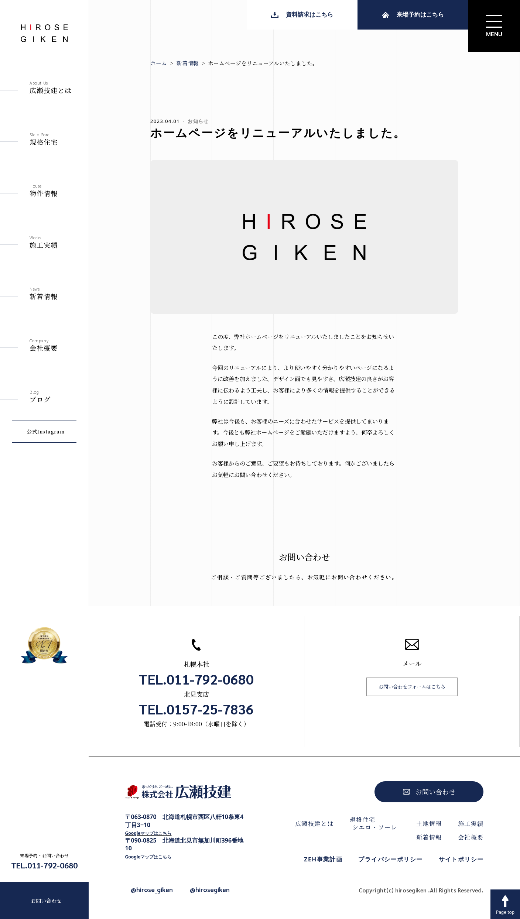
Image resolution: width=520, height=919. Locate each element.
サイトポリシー (461, 859)
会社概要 (471, 837)
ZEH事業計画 (323, 859)
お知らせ (198, 121)
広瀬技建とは (314, 823)
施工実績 (471, 823)
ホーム (158, 63)
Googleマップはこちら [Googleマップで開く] (148, 833)
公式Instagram (46, 431)
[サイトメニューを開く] (494, 26)
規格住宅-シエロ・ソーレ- (375, 823)
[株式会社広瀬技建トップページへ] (184, 794)
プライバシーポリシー (390, 859)
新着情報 (188, 63)
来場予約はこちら (413, 14)
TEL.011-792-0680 (44, 865)
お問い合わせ (46, 900)
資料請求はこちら (302, 14)
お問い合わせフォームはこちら (412, 686)
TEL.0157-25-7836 (196, 709)
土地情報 (429, 823)
